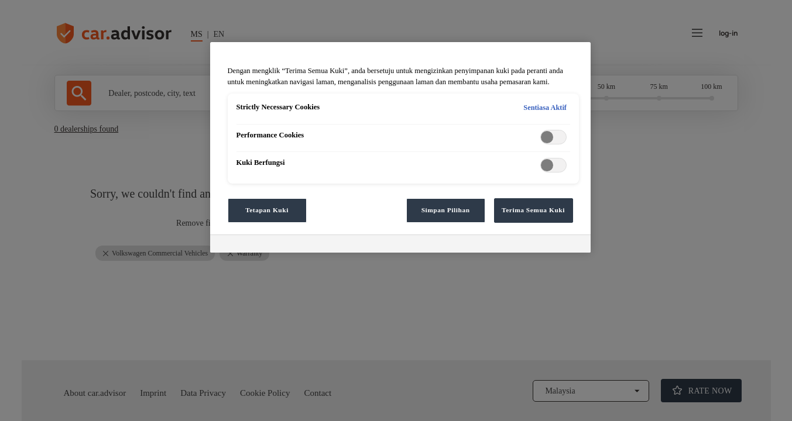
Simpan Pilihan (445, 209)
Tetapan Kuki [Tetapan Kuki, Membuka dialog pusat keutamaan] (267, 209)
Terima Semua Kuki (533, 209)
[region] (400, 147)
